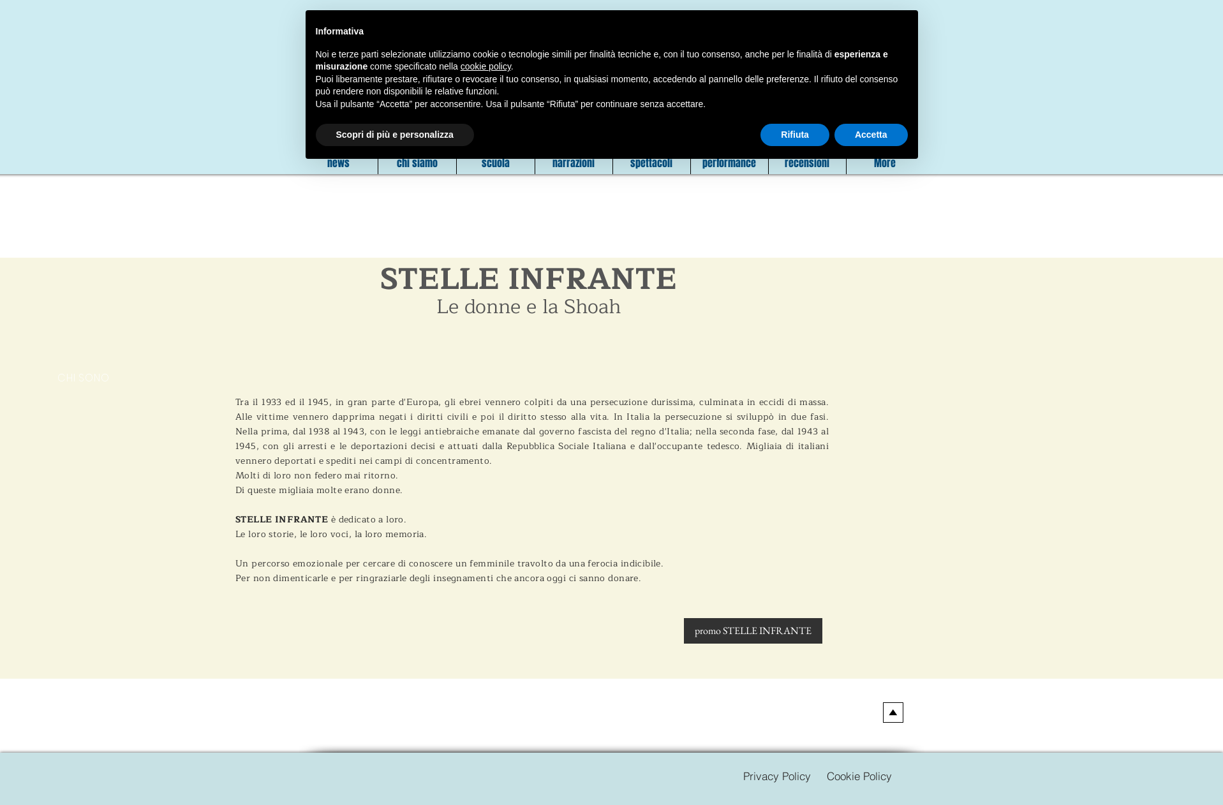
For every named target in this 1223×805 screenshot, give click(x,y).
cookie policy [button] (486, 66)
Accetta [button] (871, 134)
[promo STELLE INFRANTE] (753, 631)
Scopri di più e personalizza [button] (395, 134)
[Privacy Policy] (777, 775)
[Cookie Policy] (859, 775)
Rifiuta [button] (795, 134)
